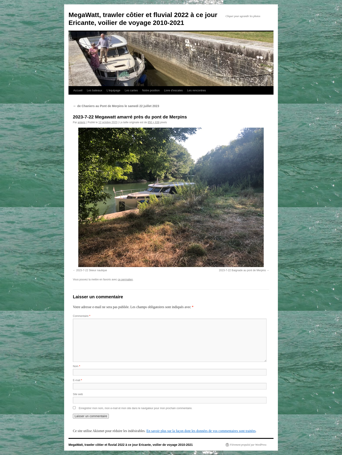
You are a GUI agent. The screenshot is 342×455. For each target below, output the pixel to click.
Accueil (77, 90)
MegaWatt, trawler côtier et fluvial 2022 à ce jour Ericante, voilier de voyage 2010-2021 (130, 444)
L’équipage (113, 90)
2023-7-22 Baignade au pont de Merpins (242, 270)
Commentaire (81, 316)
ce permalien (125, 279)
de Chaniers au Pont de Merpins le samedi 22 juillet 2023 (116, 106)
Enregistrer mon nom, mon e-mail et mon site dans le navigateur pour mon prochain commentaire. (135, 408)
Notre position (151, 90)
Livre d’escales (173, 90)
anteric (82, 122)
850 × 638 (153, 122)
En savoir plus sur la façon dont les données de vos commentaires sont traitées (201, 431)
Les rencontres (196, 90)
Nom (76, 366)
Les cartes (131, 90)
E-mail (77, 380)
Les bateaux (94, 90)
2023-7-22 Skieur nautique (91, 270)
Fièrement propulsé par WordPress (248, 444)
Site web (78, 394)
